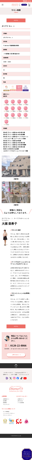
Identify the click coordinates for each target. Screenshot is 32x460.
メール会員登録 (21, 402)
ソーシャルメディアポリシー (9, 413)
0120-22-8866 (18, 345)
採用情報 (5, 402)
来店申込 (16, 20)
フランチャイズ (6, 404)
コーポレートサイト (8, 372)
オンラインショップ (24, 374)
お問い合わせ (20, 400)
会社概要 (5, 400)
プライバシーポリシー (7, 415)
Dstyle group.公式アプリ (20, 372)
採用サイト (5, 374)
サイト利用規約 (6, 411)
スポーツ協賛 (14, 374)
